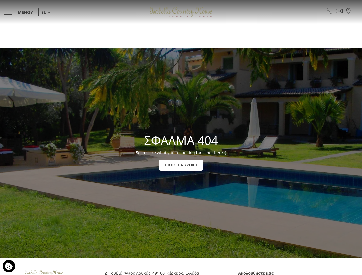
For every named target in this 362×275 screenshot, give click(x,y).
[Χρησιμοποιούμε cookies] (9, 266)
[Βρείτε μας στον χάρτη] (348, 10)
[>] (19, 12)
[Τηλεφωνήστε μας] (329, 10)
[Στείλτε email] (339, 10)
